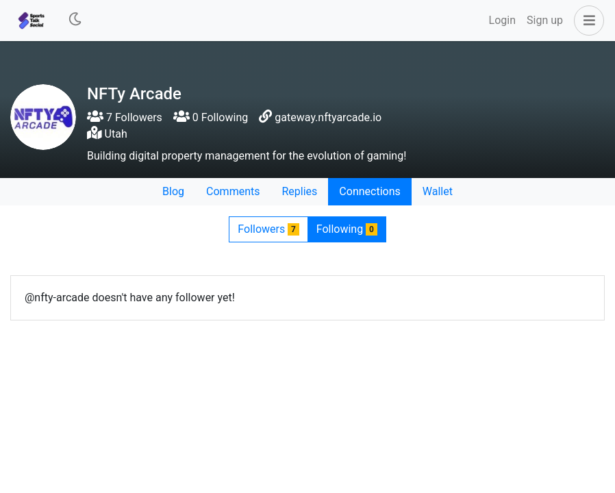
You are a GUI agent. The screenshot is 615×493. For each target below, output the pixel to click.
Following (346, 229)
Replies (299, 191)
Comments (233, 191)
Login (502, 20)
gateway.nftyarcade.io (328, 117)
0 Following (210, 117)
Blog (173, 191)
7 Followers (124, 117)
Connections (369, 191)
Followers (268, 229)
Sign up (545, 20)
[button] (586, 20)
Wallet (438, 191)
